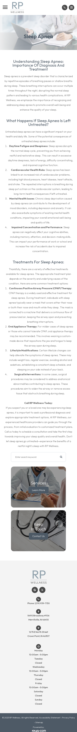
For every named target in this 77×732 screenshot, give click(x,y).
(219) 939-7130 (42, 603)
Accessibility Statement (49, 717)
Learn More (38, 490)
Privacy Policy (68, 717)
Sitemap (39, 722)
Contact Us (38, 536)
